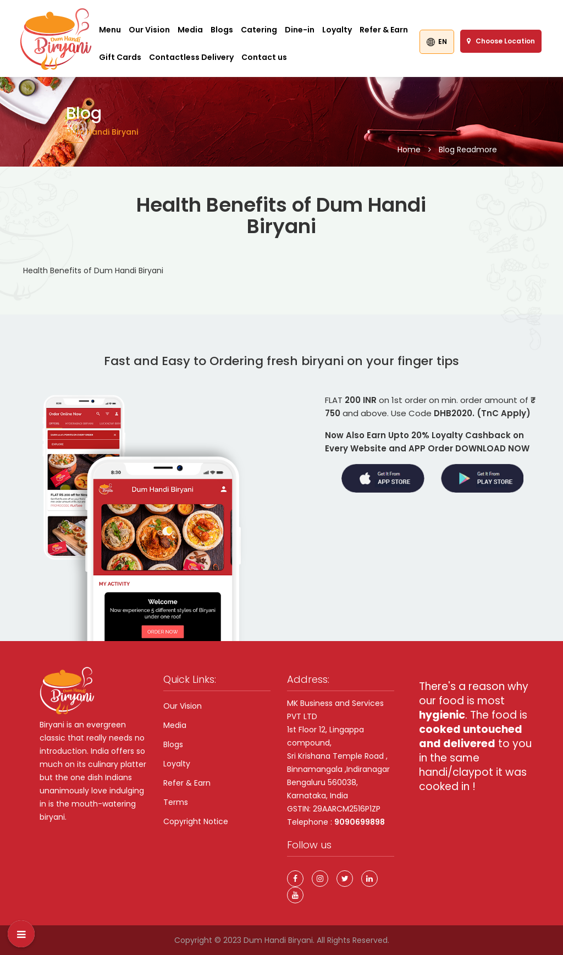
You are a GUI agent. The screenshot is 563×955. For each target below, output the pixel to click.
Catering (259, 29)
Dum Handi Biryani (278, 940)
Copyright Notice (195, 821)
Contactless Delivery (191, 57)
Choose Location (501, 41)
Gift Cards (120, 57)
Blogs (222, 29)
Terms (175, 802)
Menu (110, 29)
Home (409, 149)
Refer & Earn (384, 29)
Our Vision (149, 29)
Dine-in (299, 29)
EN (437, 41)
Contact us (264, 57)
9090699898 (359, 821)
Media (190, 29)
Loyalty (337, 29)
